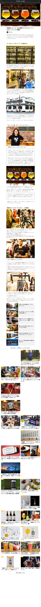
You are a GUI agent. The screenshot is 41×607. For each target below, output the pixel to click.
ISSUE (2, 415)
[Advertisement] (20, 591)
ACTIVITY (22, 350)
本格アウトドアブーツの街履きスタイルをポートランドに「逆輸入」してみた (26, 320)
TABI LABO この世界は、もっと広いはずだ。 (20, 348)
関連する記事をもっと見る (20, 572)
